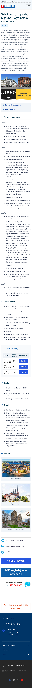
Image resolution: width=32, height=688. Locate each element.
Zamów (23, 361)
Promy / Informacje (9, 645)
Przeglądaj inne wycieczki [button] (16, 572)
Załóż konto (12, 1)
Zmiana (18, 1)
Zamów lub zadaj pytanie (12, 105)
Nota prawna (22, 670)
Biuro (4, 654)
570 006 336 (15, 585)
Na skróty (6, 650)
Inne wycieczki (9, 109)
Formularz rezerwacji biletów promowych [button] (16, 606)
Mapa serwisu (13, 670)
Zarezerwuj (16, 561)
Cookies (4, 671)
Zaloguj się (4, 1)
